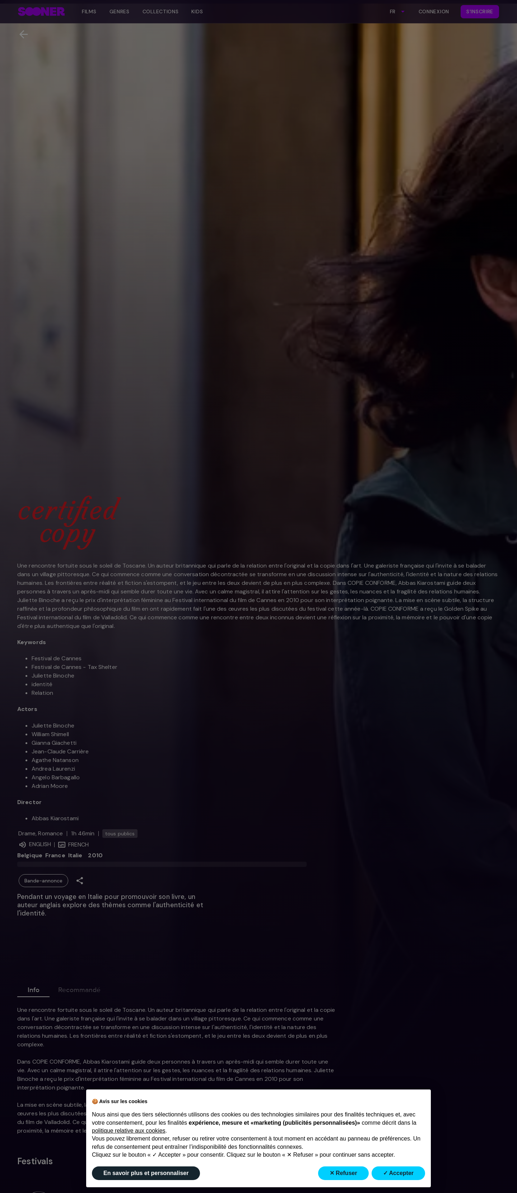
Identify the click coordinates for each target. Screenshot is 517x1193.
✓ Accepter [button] (398, 1173)
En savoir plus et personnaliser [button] (145, 1173)
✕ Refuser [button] (343, 1173)
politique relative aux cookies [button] (129, 1131)
